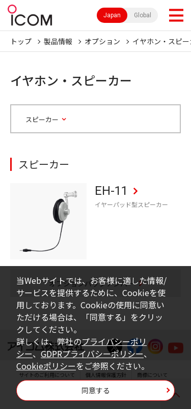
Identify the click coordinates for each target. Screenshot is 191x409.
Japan (112, 15)
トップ (21, 41)
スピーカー (42, 119)
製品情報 (58, 41)
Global (142, 15)
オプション (102, 41)
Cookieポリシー (46, 366)
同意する (95, 390)
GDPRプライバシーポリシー (92, 353)
